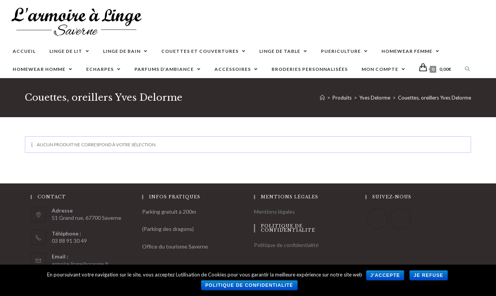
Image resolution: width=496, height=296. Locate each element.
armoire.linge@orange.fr (80, 263)
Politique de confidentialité (286, 245)
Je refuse (429, 275)
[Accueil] (322, 98)
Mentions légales (274, 211)
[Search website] (467, 69)
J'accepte (385, 275)
